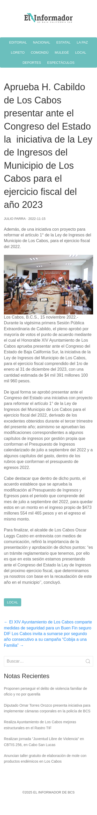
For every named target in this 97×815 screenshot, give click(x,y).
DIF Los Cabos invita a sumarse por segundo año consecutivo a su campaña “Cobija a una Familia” (45, 639)
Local (12, 602)
